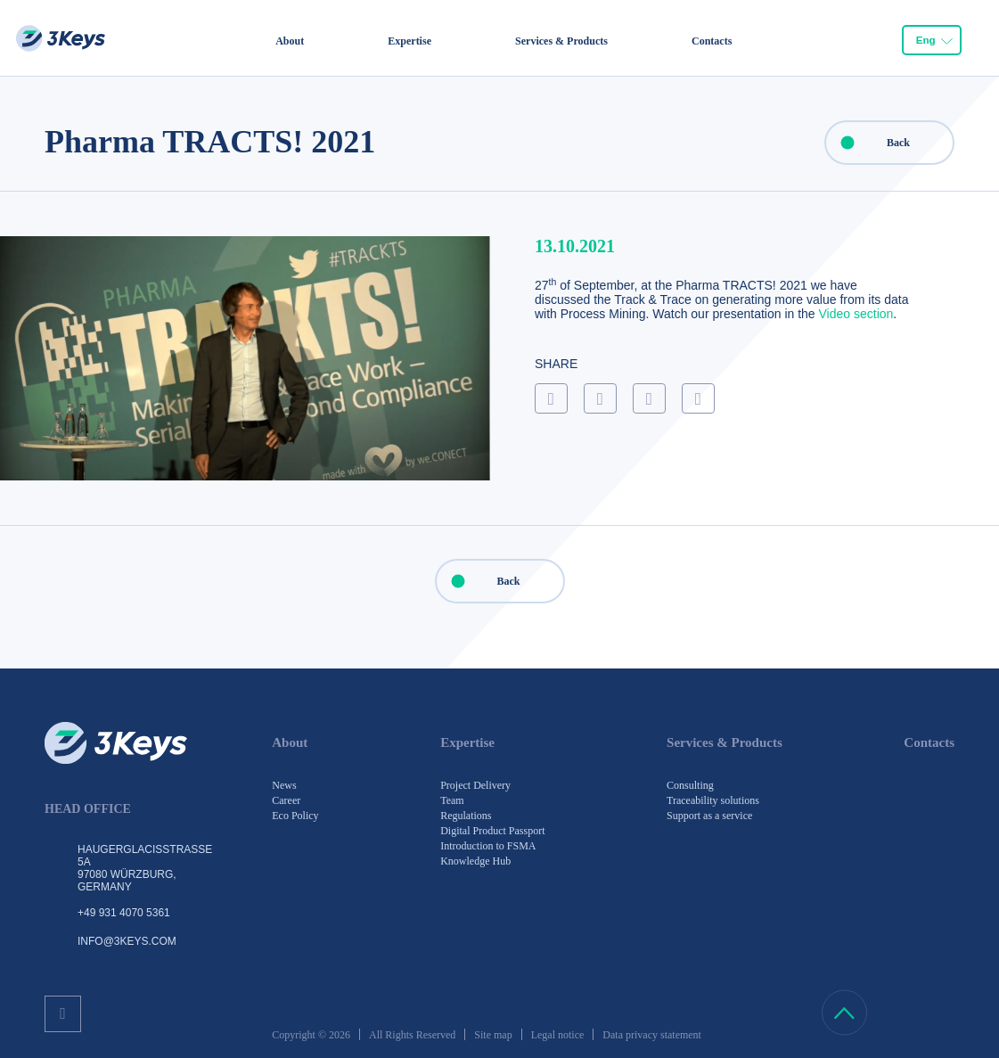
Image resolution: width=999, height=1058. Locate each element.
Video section (856, 314)
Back (868, 142)
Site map (493, 1035)
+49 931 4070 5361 (124, 912)
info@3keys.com (127, 941)
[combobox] (931, 39)
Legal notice (558, 1035)
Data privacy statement (651, 1035)
